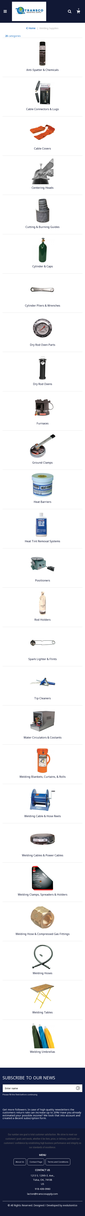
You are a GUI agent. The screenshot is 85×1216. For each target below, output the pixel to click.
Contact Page (36, 1162)
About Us (20, 1162)
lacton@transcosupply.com (42, 1193)
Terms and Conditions (58, 1162)
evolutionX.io (70, 1205)
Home (30, 28)
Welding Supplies (48, 28)
